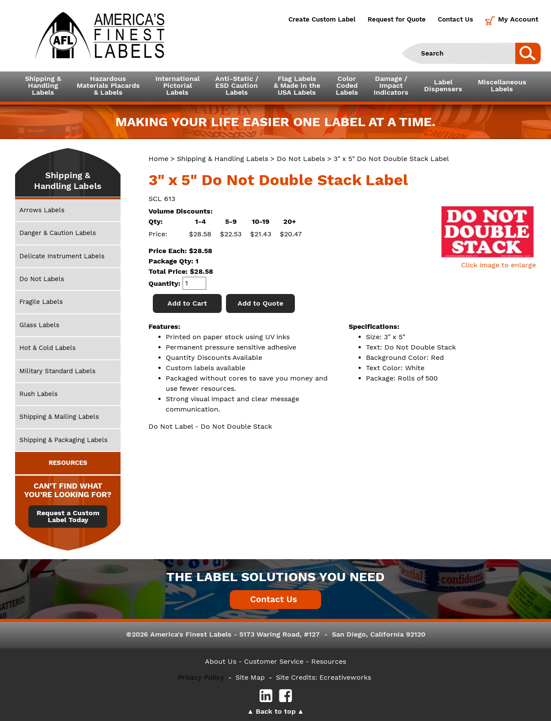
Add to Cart (187, 303)
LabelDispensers (443, 85)
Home (158, 159)
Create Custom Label (322, 19)
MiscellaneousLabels (502, 85)
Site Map (250, 677)
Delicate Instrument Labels (62, 256)
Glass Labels (39, 325)
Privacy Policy (201, 677)
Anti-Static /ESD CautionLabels (236, 85)
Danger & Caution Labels (57, 233)
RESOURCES (68, 463)
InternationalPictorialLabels (177, 85)
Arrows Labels (42, 210)
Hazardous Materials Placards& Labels (108, 85)
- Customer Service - (273, 661)
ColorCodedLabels (347, 85)
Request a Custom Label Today (68, 516)
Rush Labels (38, 394)
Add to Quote (260, 303)
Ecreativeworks (345, 677)
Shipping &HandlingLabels (43, 85)
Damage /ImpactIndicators (391, 85)
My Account (518, 19)
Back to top (276, 711)
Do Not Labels (301, 159)
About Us (220, 661)
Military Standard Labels (57, 371)
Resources (328, 661)
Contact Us (455, 19)
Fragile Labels (41, 302)
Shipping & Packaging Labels (63, 440)
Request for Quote (397, 19)
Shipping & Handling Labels (222, 159)
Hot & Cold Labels (47, 348)
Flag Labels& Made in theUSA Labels (297, 85)
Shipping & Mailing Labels (59, 417)
